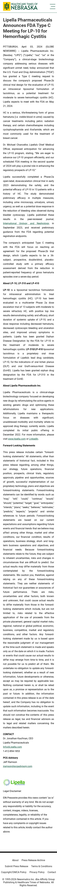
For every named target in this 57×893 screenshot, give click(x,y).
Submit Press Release (16, 866)
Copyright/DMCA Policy (13, 872)
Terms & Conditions (41, 866)
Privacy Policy (37, 872)
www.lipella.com (17, 438)
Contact (52, 872)
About (15, 860)
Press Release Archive (33, 860)
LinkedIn (33, 438)
